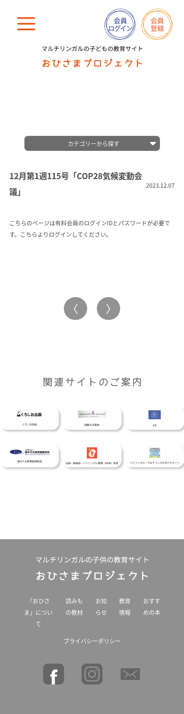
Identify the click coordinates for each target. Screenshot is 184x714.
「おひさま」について (38, 609)
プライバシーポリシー (92, 638)
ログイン (60, 231)
